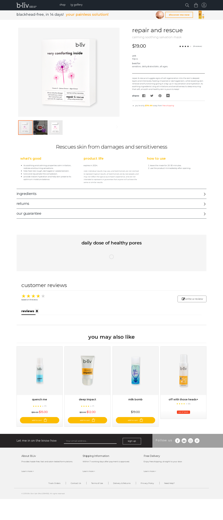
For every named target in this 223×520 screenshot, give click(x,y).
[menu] (71, 5)
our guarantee (29, 213)
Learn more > (27, 471)
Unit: (134, 55)
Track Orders (54, 483)
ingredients (26, 194)
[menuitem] (62, 5)
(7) (93, 406)
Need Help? (169, 483)
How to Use (156, 158)
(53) (189, 404)
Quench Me (39, 399)
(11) (45, 406)
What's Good (30, 158)
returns (23, 203)
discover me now (179, 14)
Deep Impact (87, 399)
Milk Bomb (135, 399)
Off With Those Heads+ (183, 399)
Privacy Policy (147, 483)
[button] (40, 127)
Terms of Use (97, 483)
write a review (192, 298)
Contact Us (76, 483)
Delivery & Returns (121, 483)
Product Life (94, 158)
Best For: (136, 63)
